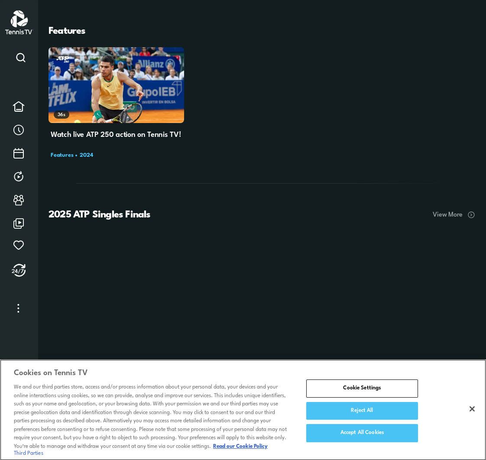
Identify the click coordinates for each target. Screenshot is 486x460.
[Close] (472, 411)
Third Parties (28, 455)
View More (454, 215)
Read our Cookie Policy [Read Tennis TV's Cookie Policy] (240, 448)
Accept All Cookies (362, 435)
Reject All (362, 412)
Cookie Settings (362, 390)
